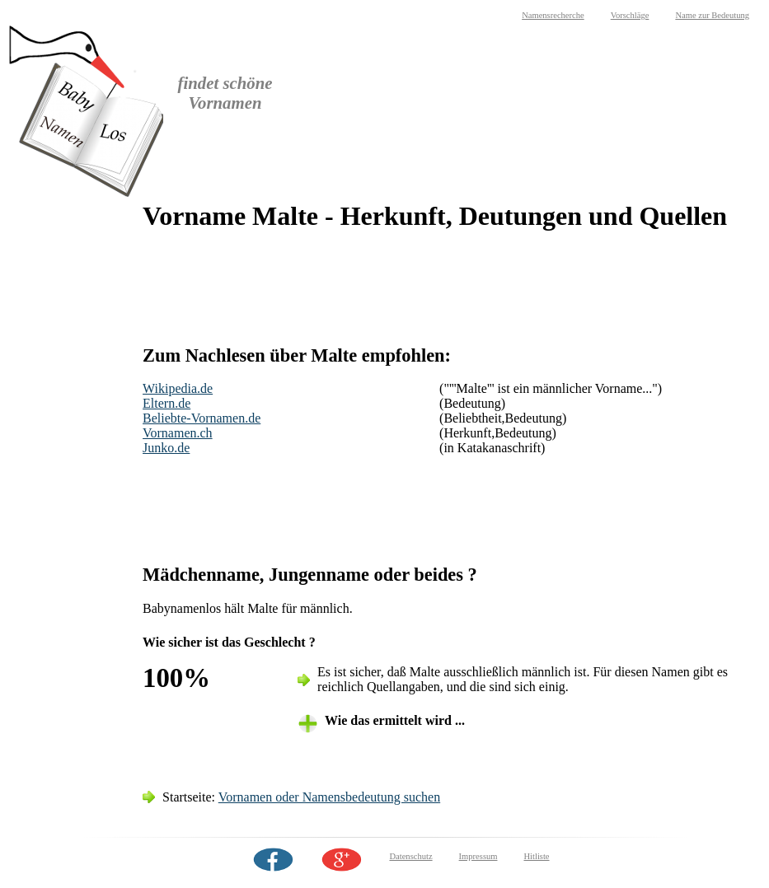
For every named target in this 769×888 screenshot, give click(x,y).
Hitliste (536, 856)
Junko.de (166, 448)
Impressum (478, 856)
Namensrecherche (553, 15)
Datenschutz (410, 856)
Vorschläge (630, 15)
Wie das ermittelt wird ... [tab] (395, 720)
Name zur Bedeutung (712, 15)
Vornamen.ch (178, 433)
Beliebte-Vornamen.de (201, 418)
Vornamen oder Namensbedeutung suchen (329, 797)
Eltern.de (166, 403)
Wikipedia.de (178, 388)
